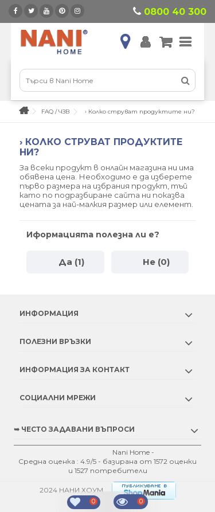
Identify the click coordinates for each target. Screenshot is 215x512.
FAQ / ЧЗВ (55, 111)
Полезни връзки (55, 341)
